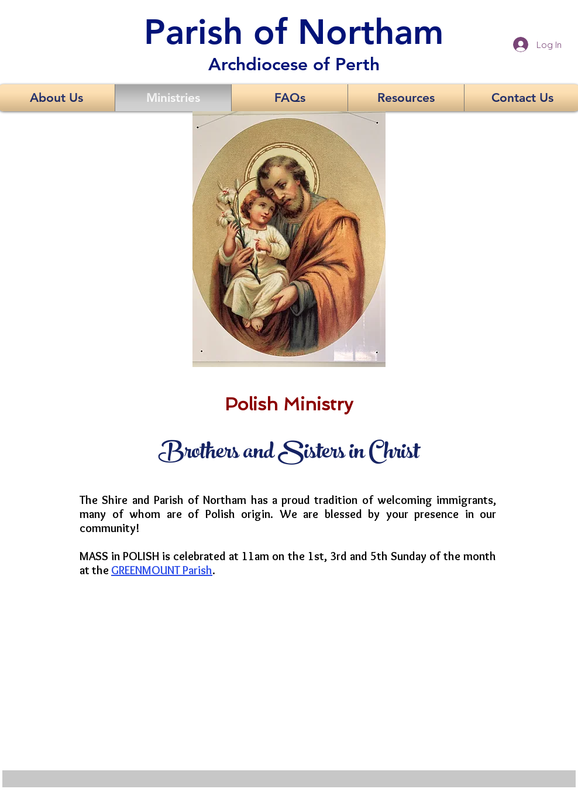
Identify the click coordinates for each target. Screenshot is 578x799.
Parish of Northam (293, 32)
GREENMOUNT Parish (161, 570)
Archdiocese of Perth (294, 64)
